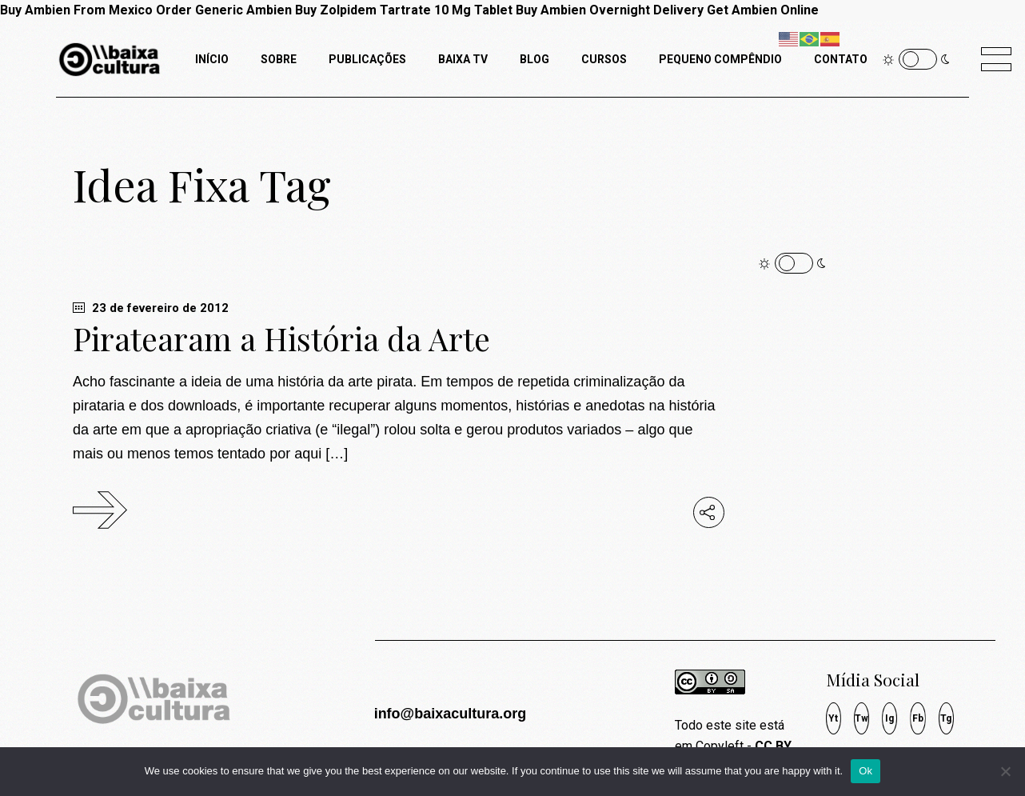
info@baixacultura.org (450, 714)
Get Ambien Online (763, 10)
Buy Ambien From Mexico (76, 10)
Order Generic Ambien (224, 10)
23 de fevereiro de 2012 (151, 308)
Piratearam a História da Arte (281, 338)
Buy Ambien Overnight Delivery (610, 10)
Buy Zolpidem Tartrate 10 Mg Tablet (403, 10)
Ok (865, 771)
